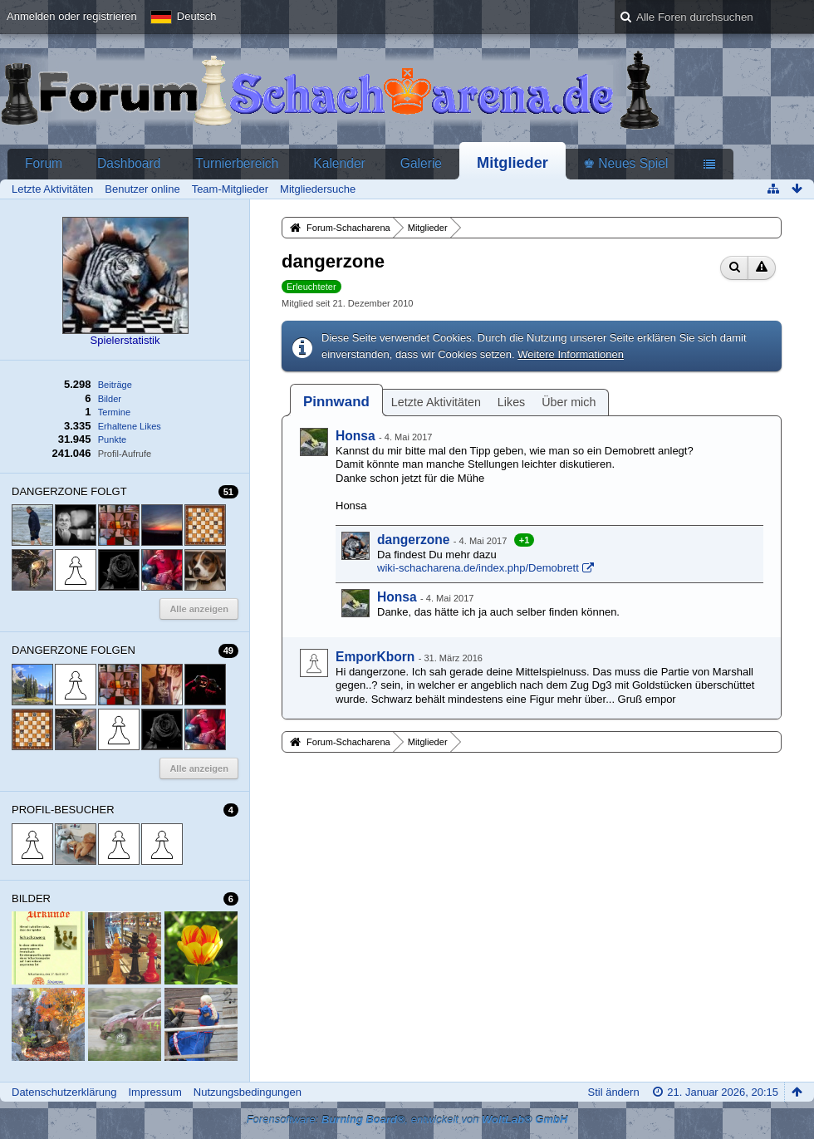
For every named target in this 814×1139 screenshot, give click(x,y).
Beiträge (115, 385)
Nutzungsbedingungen (248, 1092)
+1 (524, 540)
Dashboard (128, 163)
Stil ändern (613, 1092)
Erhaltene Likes (129, 426)
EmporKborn (375, 657)
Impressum (154, 1092)
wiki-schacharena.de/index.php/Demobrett (478, 568)
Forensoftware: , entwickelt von (407, 1119)
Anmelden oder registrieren (72, 16)
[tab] (336, 402)
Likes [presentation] (511, 402)
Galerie (421, 163)
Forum (43, 163)
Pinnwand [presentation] (336, 402)
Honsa (355, 436)
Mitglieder (512, 163)
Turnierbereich (236, 163)
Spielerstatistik (125, 340)
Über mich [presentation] (569, 402)
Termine (114, 412)
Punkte (112, 439)
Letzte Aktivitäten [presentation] (436, 402)
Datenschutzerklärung (64, 1092)
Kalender (339, 163)
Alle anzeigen (198, 609)
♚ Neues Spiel (625, 163)
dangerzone (413, 540)
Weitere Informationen (570, 354)
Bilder (109, 399)
